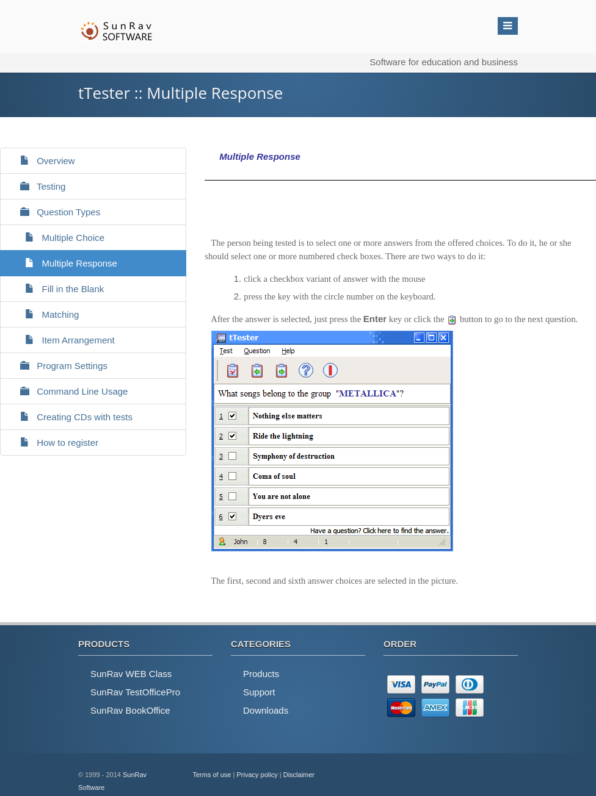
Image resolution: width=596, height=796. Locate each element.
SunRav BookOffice (130, 710)
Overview (42, 161)
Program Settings (58, 365)
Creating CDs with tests (71, 417)
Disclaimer (298, 774)
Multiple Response (63, 263)
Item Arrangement (62, 340)
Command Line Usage (69, 391)
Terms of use (212, 774)
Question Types (55, 212)
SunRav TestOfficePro (135, 692)
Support (259, 692)
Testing (37, 186)
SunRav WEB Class (131, 674)
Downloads (265, 710)
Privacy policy (256, 774)
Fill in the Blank (57, 289)
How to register (54, 442)
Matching (44, 314)
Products (261, 674)
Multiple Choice (57, 237)
